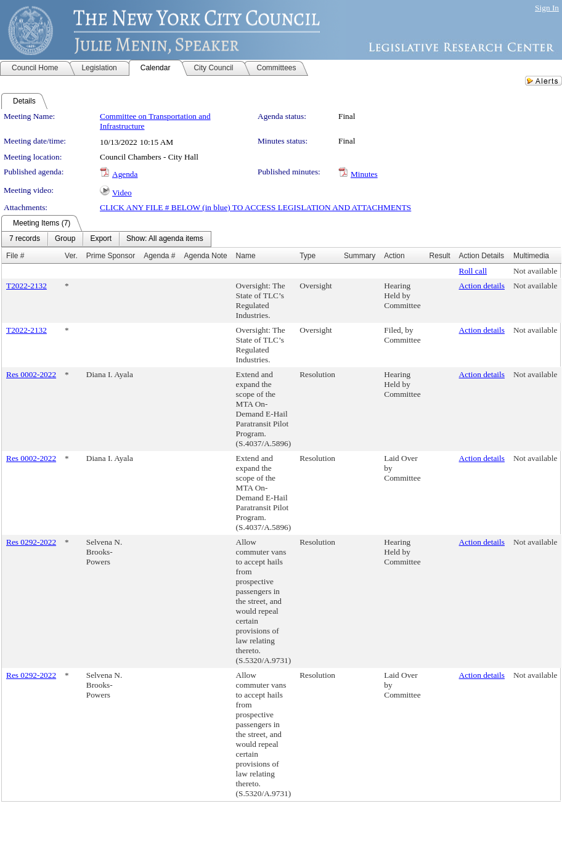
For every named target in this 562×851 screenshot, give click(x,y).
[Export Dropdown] (101, 239)
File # (15, 255)
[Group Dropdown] (65, 239)
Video (122, 192)
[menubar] (106, 239)
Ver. (71, 255)
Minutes (364, 174)
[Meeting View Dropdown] (165, 239)
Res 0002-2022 (31, 374)
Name (246, 255)
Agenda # (159, 255)
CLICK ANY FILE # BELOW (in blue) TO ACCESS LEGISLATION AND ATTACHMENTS (255, 207)
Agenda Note (205, 255)
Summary (359, 255)
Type (307, 255)
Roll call (473, 270)
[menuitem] (24, 239)
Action (394, 255)
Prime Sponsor (110, 255)
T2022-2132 (26, 285)
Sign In (547, 7)
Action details (482, 285)
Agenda (124, 174)
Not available (535, 270)
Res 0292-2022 (31, 542)
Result (440, 255)
